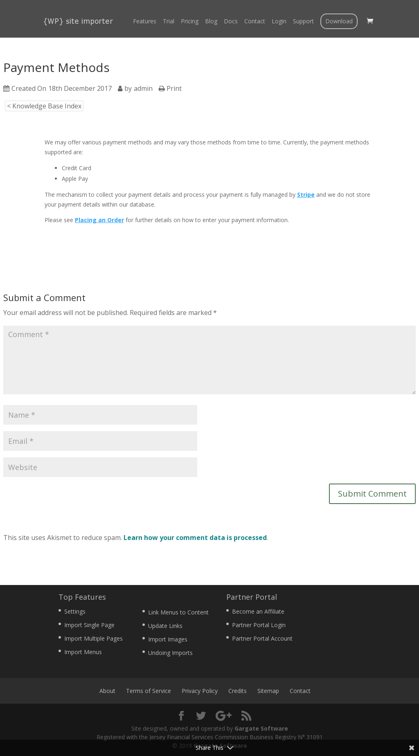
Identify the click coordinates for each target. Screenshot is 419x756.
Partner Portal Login (259, 625)
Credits (237, 691)
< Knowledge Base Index (44, 105)
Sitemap (268, 691)
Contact (254, 21)
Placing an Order (99, 220)
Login (279, 21)
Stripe (306, 194)
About (107, 691)
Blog (211, 21)
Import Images (167, 639)
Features (144, 21)
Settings (75, 611)
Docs (231, 21)
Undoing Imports (170, 653)
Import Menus (83, 652)
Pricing (189, 21)
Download (339, 21)
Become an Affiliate (258, 611)
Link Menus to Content (178, 612)
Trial (168, 21)
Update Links (165, 626)
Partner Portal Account (262, 638)
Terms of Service (148, 691)
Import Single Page (89, 625)
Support (303, 21)
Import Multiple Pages (93, 638)
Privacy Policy (200, 691)
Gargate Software (261, 728)
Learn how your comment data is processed (195, 537)
